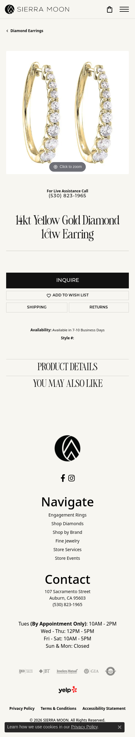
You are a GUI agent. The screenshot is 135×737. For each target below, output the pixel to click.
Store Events (67, 558)
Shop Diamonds (67, 523)
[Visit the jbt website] (44, 671)
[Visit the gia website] (91, 671)
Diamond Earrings (26, 30)
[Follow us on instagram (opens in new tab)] (71, 478)
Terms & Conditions (58, 708)
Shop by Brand (67, 532)
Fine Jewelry (68, 541)
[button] (109, 9)
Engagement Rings (67, 515)
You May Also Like (67, 384)
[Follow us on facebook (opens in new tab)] (63, 478)
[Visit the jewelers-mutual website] (67, 671)
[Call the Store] (67, 604)
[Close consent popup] (119, 727)
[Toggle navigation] (124, 9)
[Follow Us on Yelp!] (67, 689)
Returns (98, 307)
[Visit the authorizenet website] (110, 671)
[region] (67, 112)
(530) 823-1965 (67, 196)
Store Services (68, 549)
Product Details (67, 367)
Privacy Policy (22, 708)
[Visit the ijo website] (26, 671)
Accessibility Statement (103, 708)
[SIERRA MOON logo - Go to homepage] (37, 9)
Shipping (36, 307)
